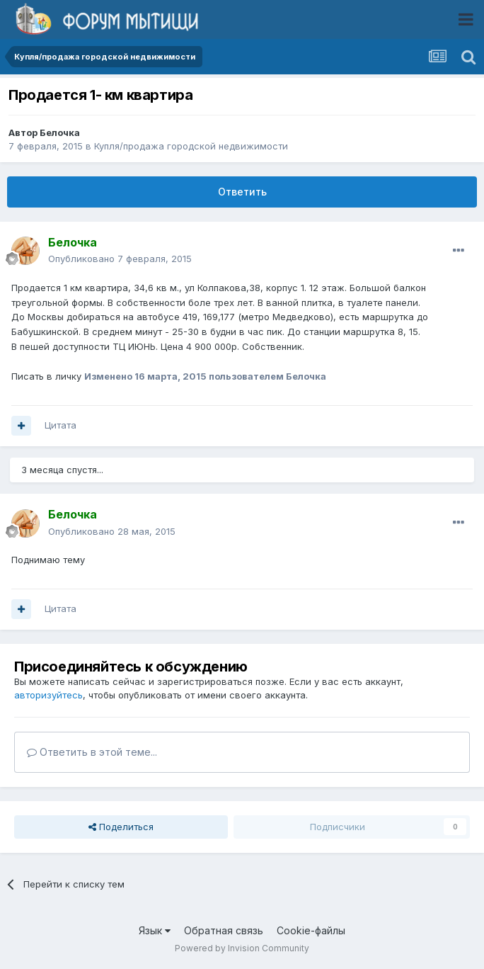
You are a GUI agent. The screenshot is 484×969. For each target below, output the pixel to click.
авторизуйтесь (48, 695)
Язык (155, 930)
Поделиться (121, 826)
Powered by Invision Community (242, 948)
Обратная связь (223, 930)
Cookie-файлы (311, 930)
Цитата (60, 425)
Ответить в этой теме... (92, 752)
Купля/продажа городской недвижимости (191, 146)
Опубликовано (120, 258)
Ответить (242, 192)
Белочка (60, 132)
